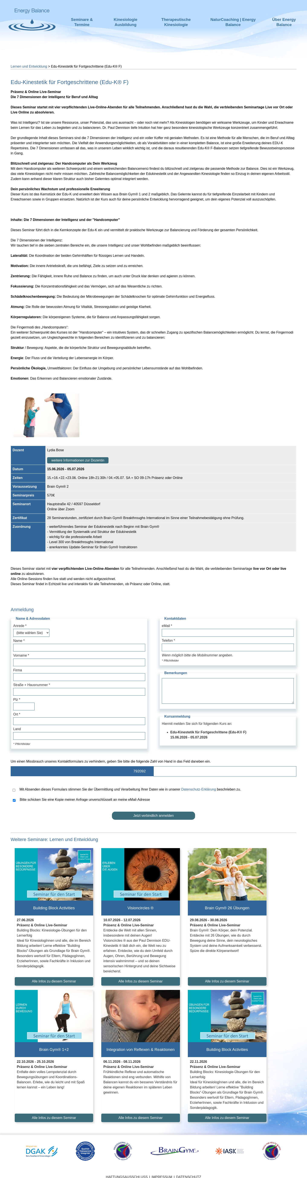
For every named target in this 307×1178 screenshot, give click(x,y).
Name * (19, 641)
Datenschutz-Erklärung (198, 789)
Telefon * (168, 640)
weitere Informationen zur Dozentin (77, 460)
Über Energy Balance (284, 22)
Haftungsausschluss (127, 1171)
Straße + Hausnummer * (31, 685)
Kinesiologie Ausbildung (125, 22)
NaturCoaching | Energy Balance (233, 22)
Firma (17, 670)
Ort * (16, 714)
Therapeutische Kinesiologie (176, 22)
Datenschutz (188, 1171)
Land (17, 729)
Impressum (162, 1171)
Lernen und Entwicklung (29, 66)
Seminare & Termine (82, 22)
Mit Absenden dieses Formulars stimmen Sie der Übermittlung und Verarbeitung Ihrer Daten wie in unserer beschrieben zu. (127, 790)
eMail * (167, 626)
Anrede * (19, 626)
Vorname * (21, 655)
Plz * (16, 699)
